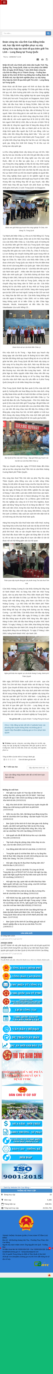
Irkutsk (13, 304)
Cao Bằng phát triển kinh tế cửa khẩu (20, 849)
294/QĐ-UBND (6, 946)
